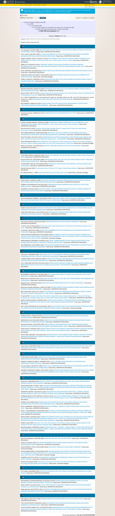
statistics (44, 4)
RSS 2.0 (86, 4)
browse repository (37, 4)
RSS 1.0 (90, 4)
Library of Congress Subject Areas (33, 22)
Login (86, 6)
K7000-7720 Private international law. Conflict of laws (50, 29)
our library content (28, 4)
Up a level (24, 15)
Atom (93, 4)
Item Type (63, 36)
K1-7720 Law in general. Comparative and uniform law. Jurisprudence (52, 27)
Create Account (91, 6)
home (22, 4)
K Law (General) (34, 25)
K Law (29, 24)
